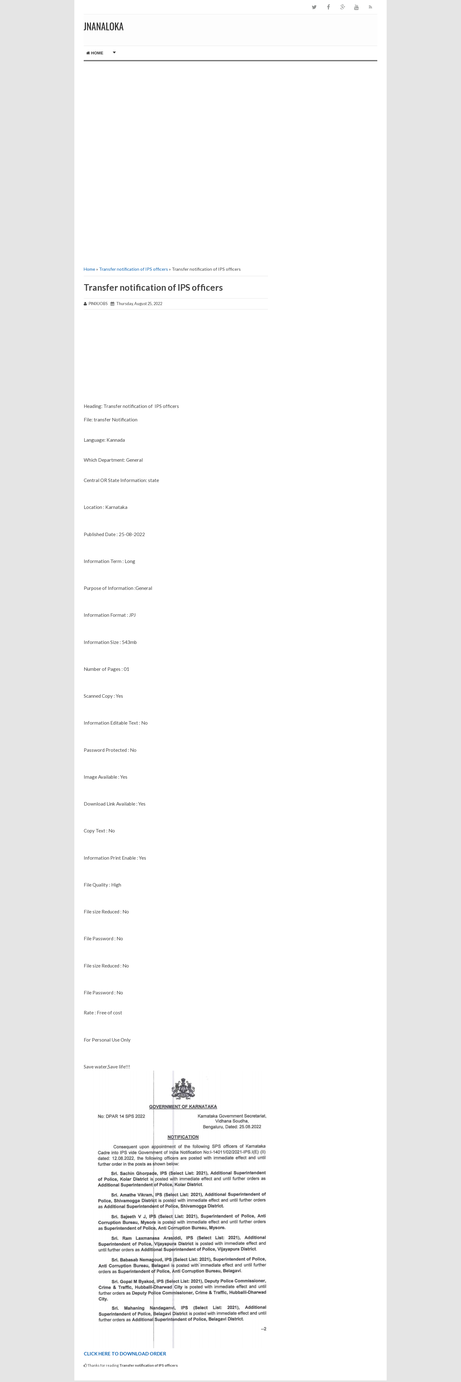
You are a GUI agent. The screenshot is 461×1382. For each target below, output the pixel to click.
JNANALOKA (104, 26)
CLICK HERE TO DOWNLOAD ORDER (125, 1353)
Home (94, 53)
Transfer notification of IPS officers (133, 269)
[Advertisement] (176, 114)
